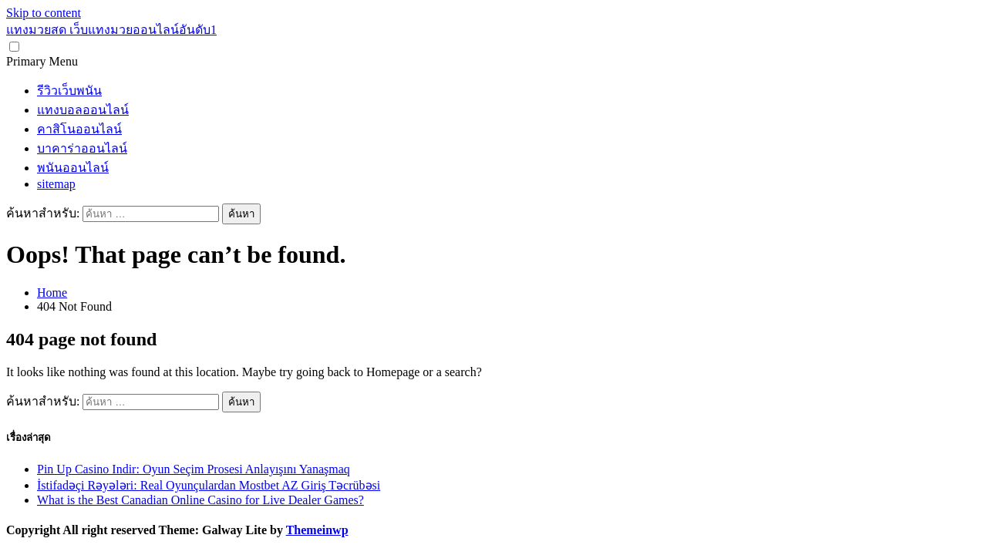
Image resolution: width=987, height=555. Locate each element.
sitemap (56, 183)
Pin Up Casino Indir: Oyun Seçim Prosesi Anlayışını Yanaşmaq (193, 469)
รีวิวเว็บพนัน (69, 90)
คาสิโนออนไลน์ (79, 129)
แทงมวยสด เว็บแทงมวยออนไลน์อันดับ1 (111, 29)
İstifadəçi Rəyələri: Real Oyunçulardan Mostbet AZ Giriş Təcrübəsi (208, 485)
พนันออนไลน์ (73, 167)
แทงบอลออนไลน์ (83, 109)
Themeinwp (317, 529)
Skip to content (43, 12)
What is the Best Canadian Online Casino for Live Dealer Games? (200, 499)
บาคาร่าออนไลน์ (82, 148)
